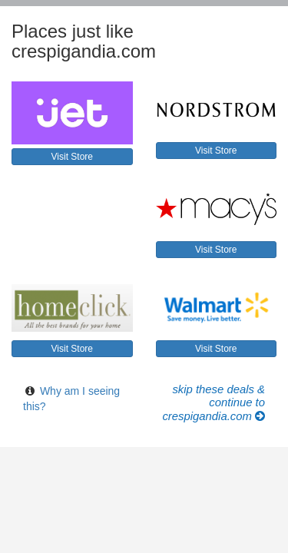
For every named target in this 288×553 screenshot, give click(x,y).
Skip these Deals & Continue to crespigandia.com (213, 402)
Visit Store (72, 156)
